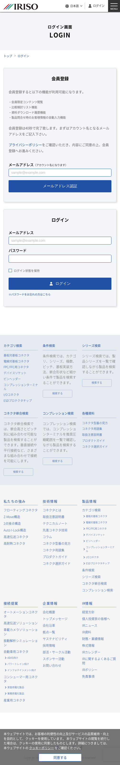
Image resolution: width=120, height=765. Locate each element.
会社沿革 (49, 625)
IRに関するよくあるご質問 (99, 660)
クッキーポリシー (41, 747)
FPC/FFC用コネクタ (16, 367)
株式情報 (88, 645)
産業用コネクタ (14, 700)
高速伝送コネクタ (16, 536)
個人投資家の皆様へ (96, 618)
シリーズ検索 (91, 345)
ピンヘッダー (12, 379)
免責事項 (88, 676)
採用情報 (49, 645)
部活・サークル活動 (57, 652)
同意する (60, 757)
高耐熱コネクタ (14, 543)
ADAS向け (12, 657)
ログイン (98, 6)
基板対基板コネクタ (16, 355)
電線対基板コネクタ (16, 361)
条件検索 (49, 345)
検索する (57, 393)
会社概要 (49, 612)
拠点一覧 (49, 632)
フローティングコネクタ (21, 510)
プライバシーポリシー (25, 144)
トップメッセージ (55, 618)
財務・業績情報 (93, 638)
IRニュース (89, 625)
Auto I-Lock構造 (15, 530)
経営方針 (88, 612)
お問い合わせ (52, 665)
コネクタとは (52, 510)
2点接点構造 (12, 523)
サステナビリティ (55, 638)
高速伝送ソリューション (21, 623)
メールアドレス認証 (60, 186)
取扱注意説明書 (92, 435)
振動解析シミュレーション (21, 642)
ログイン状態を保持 (27, 271)
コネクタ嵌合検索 (16, 413)
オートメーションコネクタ (21, 614)
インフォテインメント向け (21, 670)
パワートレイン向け (18, 664)
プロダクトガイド (93, 441)
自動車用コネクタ (16, 651)
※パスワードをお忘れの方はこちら (30, 294)
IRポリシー (89, 669)
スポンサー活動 (53, 658)
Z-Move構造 (12, 516)
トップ (8, 56)
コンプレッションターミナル (21, 387)
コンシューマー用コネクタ (21, 678)
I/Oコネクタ (11, 395)
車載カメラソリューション (21, 631)
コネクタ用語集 (92, 429)
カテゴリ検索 (13, 345)
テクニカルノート (55, 523)
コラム (47, 536)
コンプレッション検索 (58, 413)
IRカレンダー (91, 652)
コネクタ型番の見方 (95, 423)
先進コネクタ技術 (55, 530)
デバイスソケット (15, 373)
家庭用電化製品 (15, 687)
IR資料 (86, 632)
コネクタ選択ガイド (95, 447)
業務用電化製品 (15, 693)
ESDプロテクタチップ (18, 401)
